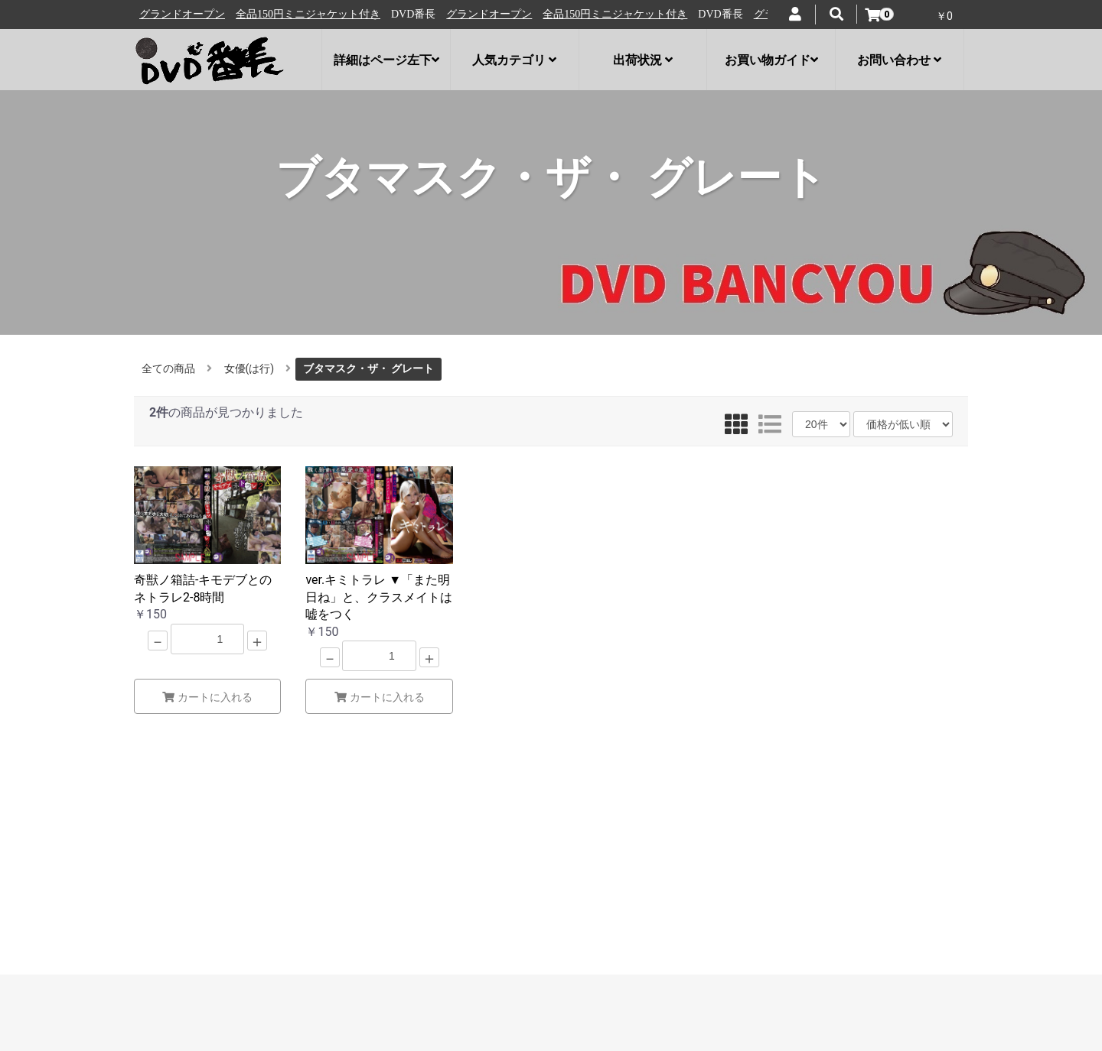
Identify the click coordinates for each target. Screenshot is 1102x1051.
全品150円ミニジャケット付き (315, 14)
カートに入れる (207, 697)
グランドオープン (190, 14)
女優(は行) (249, 368)
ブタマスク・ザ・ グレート (368, 368)
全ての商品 (168, 368)
